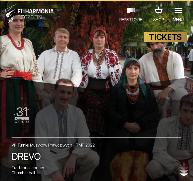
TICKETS (165, 37)
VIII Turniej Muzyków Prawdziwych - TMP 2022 (53, 145)
